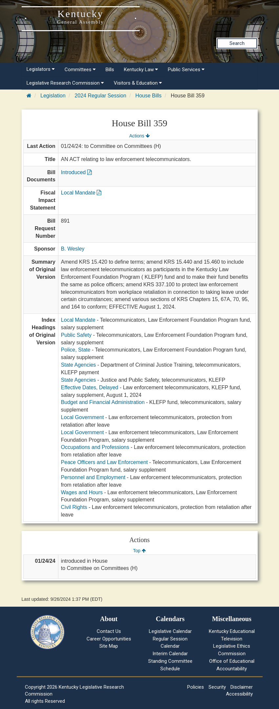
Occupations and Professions (95, 447)
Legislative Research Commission (65, 83)
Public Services (186, 69)
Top (139, 550)
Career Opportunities (109, 639)
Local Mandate (81, 192)
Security (217, 687)
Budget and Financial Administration (103, 402)
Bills (110, 69)
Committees (80, 69)
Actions (139, 135)
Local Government (82, 417)
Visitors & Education (138, 83)
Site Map (108, 646)
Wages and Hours (82, 492)
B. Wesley (73, 249)
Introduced (76, 172)
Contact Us (109, 631)
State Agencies (78, 365)
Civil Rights (74, 507)
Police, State (75, 350)
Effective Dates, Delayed (89, 387)
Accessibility (239, 694)
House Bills (148, 95)
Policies (195, 687)
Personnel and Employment (93, 477)
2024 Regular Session (100, 95)
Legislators (41, 69)
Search (237, 43)
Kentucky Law (141, 69)
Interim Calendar (170, 654)
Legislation (53, 95)
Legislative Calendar (170, 631)
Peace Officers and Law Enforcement (104, 462)
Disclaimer (241, 687)
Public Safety (76, 335)
